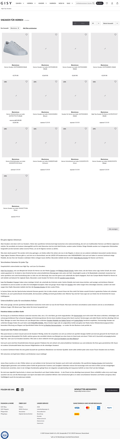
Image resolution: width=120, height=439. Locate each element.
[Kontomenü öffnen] (112, 3)
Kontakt (39, 416)
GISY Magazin (5, 409)
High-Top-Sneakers (7, 270)
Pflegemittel (4, 411)
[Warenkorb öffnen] (117, 3)
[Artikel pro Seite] (96, 23)
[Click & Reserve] (100, 3)
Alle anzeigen (113, 229)
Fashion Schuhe (97, 363)
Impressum (40, 423)
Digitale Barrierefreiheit (25, 414)
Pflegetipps (4, 414)
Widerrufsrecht (41, 418)
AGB (38, 407)
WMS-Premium (23, 409)
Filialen (21, 407)
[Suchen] (85, 3)
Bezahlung (40, 414)
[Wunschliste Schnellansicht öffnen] (107, 3)
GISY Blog (3, 407)
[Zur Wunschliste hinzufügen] (26, 34)
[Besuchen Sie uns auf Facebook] (17, 389)
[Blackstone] (15, 28)
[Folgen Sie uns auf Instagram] (21, 389)
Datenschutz (40, 421)
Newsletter (22, 411)
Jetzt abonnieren (112, 390)
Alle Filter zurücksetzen (30, 28)
